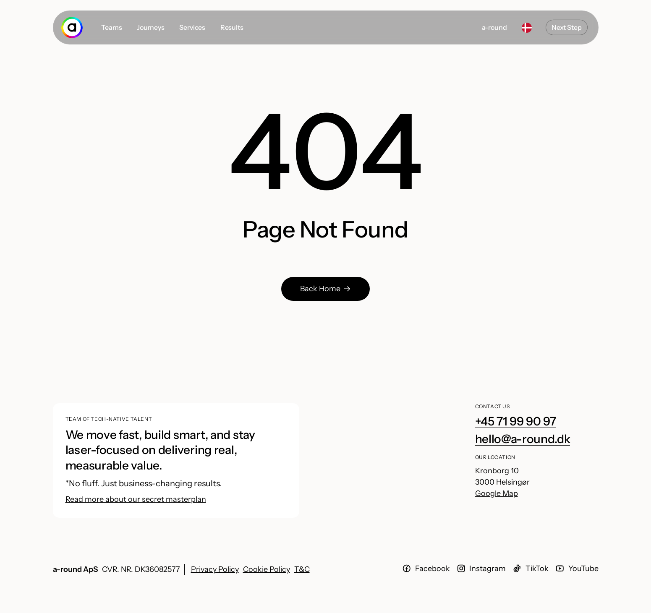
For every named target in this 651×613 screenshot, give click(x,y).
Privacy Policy (215, 569)
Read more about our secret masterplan (135, 499)
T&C (302, 569)
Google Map (496, 493)
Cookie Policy (266, 569)
